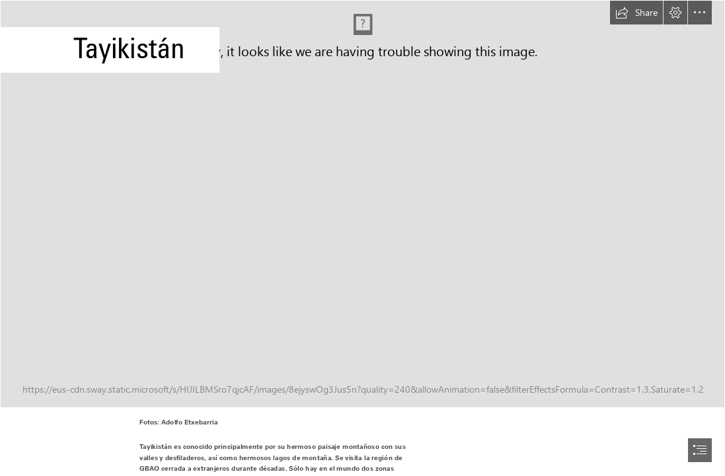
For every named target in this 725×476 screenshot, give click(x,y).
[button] (636, 12)
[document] (362, 238)
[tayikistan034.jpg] (362, 204)
